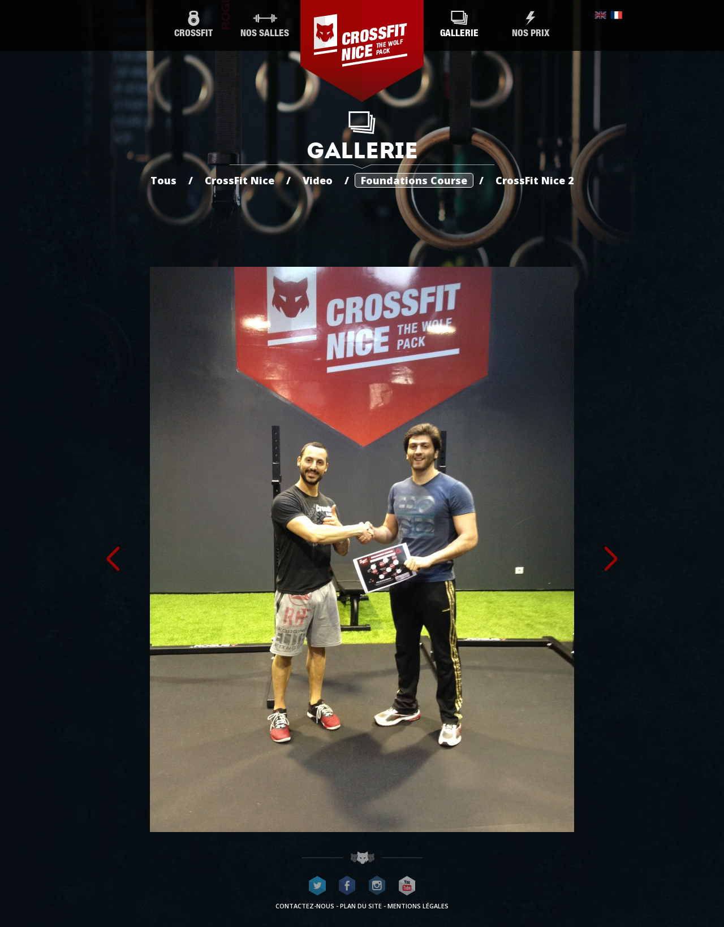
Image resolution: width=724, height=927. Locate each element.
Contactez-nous (304, 906)
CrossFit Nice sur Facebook (347, 886)
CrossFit (193, 24)
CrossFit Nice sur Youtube (407, 886)
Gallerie (459, 24)
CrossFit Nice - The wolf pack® (362, 51)
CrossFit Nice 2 (534, 180)
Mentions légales (418, 906)
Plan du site (361, 906)
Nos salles (264, 24)
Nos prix (530, 24)
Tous (163, 180)
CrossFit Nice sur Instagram (377, 886)
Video (318, 180)
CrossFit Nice (239, 180)
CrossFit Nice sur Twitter (317, 886)
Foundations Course (414, 180)
